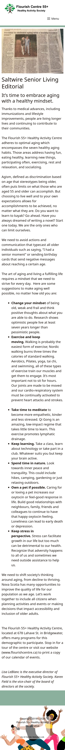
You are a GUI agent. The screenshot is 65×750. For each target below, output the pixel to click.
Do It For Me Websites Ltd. (32, 737)
